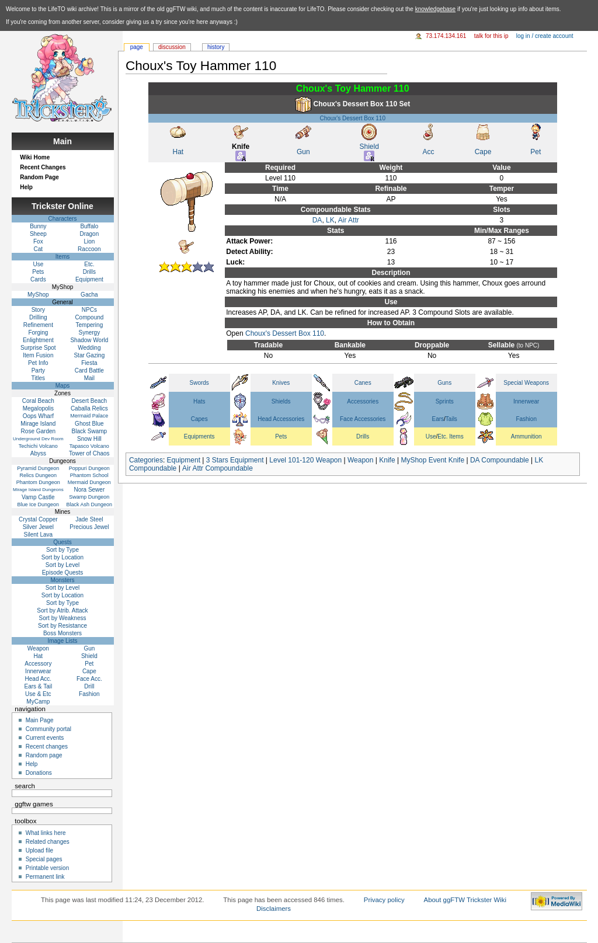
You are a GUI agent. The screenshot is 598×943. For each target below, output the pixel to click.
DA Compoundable (499, 460)
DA (317, 220)
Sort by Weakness (62, 618)
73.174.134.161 (446, 36)
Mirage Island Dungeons (38, 489)
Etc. (89, 264)
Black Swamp (89, 431)
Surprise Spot (38, 348)
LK (330, 220)
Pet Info (38, 363)
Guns (444, 383)
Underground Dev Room (38, 438)
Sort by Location (62, 557)
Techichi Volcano (38, 446)
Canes (362, 383)
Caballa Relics (89, 408)
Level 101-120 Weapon (305, 460)
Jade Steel (89, 519)
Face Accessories (362, 419)
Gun (303, 152)
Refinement (38, 325)
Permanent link (45, 877)
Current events (45, 738)
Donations (39, 773)
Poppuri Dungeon (89, 468)
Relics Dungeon (38, 475)
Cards (38, 279)
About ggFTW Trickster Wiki (465, 899)
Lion (89, 241)
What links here (46, 833)
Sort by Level (62, 565)
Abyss (38, 453)
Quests (62, 542)
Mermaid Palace (89, 416)
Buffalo (89, 226)
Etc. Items (450, 436)
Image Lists (62, 641)
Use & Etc (38, 694)
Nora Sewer (89, 489)
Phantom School (89, 475)
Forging (38, 332)
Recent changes (47, 746)
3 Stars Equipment (235, 460)
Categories (146, 460)
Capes (199, 419)
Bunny (38, 226)
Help (26, 187)
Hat (178, 152)
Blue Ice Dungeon (39, 504)
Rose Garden (38, 431)
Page (136, 47)
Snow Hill (89, 439)
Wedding (89, 348)
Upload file (39, 850)
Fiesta (89, 363)
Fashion (526, 419)
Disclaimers (273, 908)
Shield (369, 146)
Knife (387, 460)
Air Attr (348, 220)
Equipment (183, 460)
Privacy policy (384, 899)
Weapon (360, 460)
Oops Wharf (38, 416)
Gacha (89, 294)
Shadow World (89, 340)
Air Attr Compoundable (217, 468)
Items (62, 256)
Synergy (89, 332)
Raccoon (89, 249)
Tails (451, 419)
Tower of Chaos (89, 453)
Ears (438, 419)
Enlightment (38, 340)
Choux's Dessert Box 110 (352, 118)
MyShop (38, 294)
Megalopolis (38, 408)
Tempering (89, 325)
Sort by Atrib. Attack (62, 610)
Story (38, 310)
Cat (38, 249)
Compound (89, 317)
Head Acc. (38, 679)
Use (431, 436)
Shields (281, 401)
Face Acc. (89, 679)
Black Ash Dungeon (90, 504)
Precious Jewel (89, 527)
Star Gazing (89, 355)
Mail (89, 378)
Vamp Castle (38, 497)
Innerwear (526, 401)
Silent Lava (38, 534)
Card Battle (89, 370)
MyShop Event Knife (432, 460)
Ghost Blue (89, 423)
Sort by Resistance (62, 625)
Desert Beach (89, 401)
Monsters (62, 580)
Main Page (40, 720)
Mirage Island (37, 423)
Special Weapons (526, 383)
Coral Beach (38, 401)
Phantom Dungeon (38, 482)
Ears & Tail (39, 686)
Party (38, 370)
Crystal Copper (38, 519)
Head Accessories (281, 419)
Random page (44, 755)
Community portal (48, 729)
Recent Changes (42, 167)
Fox (38, 241)
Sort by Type (62, 550)
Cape (483, 152)
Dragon (89, 234)
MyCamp (38, 701)
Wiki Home (35, 157)
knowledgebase (435, 9)
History (215, 47)
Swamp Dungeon (89, 497)
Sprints (445, 401)
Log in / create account (544, 36)
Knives (281, 383)
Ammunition (526, 436)
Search (25, 785)
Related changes (47, 841)
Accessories (362, 401)
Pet (535, 152)
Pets (281, 436)
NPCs (89, 310)
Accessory (38, 663)
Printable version (47, 868)
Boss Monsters (62, 633)
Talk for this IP (491, 36)
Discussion (172, 47)
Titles (39, 378)
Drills (362, 436)
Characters (62, 218)
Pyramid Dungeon (38, 468)
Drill (89, 686)
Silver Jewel (38, 527)
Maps (62, 385)
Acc (428, 152)
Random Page (39, 177)
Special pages (44, 859)
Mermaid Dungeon (89, 482)
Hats (199, 401)
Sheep (38, 234)
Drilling (38, 317)
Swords (199, 383)
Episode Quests (63, 572)
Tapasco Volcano (89, 446)
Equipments (199, 436)
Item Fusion (38, 355)
